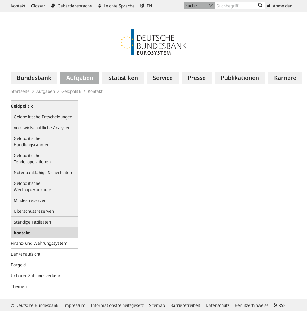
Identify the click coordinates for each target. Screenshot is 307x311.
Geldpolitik (71, 91)
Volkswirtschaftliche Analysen (42, 127)
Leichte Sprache (116, 6)
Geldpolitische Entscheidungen (43, 117)
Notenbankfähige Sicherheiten (43, 172)
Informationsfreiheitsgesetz (117, 305)
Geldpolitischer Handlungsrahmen (31, 141)
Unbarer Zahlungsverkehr (36, 275)
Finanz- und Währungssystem (39, 243)
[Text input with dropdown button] (240, 5)
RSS (280, 305)
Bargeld (18, 265)
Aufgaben (45, 91)
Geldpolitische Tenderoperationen (32, 158)
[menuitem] (34, 78)
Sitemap (157, 305)
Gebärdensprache (71, 6)
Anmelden (279, 6)
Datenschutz (217, 305)
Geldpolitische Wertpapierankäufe (32, 186)
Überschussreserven (34, 211)
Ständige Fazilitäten (32, 222)
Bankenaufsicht (25, 254)
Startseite (20, 91)
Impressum (74, 305)
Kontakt (18, 6)
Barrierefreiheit (185, 305)
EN (146, 6)
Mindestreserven (30, 200)
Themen (19, 286)
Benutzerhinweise (252, 305)
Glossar (38, 6)
